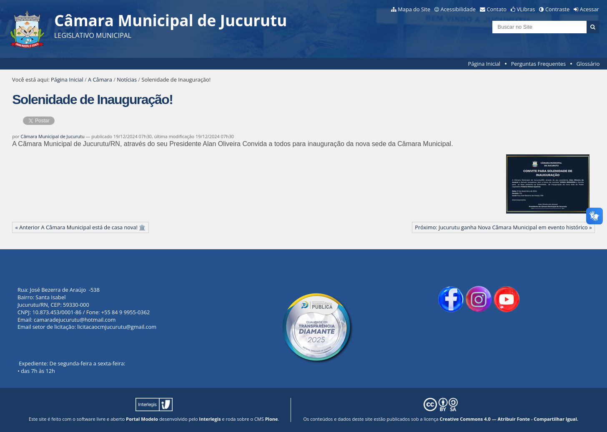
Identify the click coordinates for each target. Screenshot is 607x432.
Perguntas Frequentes (538, 63)
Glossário (588, 63)
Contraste (557, 9)
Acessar (589, 9)
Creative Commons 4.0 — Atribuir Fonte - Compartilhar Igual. (508, 419)
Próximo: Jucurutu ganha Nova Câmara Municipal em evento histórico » (503, 227)
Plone (271, 419)
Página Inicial (484, 63)
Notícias (127, 79)
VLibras (526, 9)
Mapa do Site (414, 9)
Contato (497, 9)
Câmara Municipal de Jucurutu (53, 136)
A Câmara (100, 79)
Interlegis (210, 419)
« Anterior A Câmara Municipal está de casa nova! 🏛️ (80, 227)
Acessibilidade (458, 9)
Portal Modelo (142, 419)
